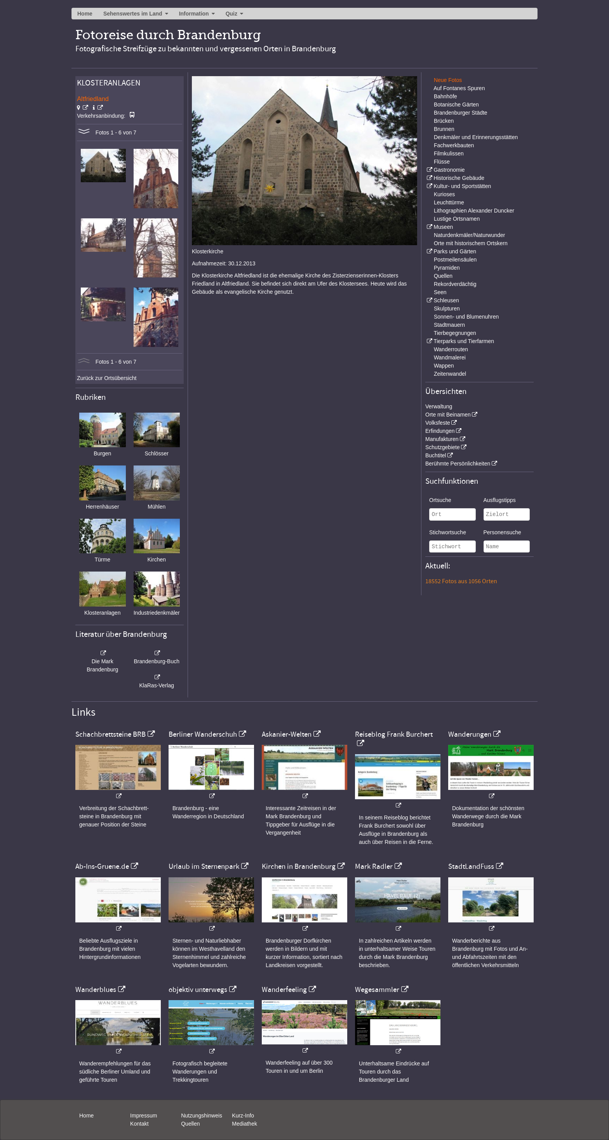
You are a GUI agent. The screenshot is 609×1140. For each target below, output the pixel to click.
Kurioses (444, 194)
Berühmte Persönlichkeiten (457, 463)
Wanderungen (469, 734)
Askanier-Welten (286, 734)
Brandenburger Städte (460, 113)
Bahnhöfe (445, 96)
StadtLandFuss (471, 866)
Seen (440, 292)
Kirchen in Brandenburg (299, 866)
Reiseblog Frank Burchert (394, 734)
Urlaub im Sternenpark (204, 866)
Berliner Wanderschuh (203, 734)
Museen (443, 227)
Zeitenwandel (450, 374)
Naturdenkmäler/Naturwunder (469, 235)
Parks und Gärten (454, 251)
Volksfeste (437, 423)
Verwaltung (438, 406)
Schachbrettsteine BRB (110, 734)
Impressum (143, 1115)
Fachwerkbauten (454, 145)
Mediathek (244, 1124)
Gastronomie (449, 170)
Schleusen (446, 300)
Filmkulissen (449, 153)
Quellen (443, 276)
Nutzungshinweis (201, 1115)
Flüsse (442, 162)
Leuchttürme (449, 202)
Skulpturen (447, 308)
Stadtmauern (449, 325)
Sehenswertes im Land (132, 13)
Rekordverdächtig (455, 284)
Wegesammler (377, 989)
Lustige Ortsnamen (457, 219)
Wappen (444, 366)
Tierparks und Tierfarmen (463, 341)
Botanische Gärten (456, 104)
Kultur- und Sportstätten (462, 186)
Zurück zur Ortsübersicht (106, 378)
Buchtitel (435, 455)
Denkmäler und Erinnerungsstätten (476, 137)
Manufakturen (442, 439)
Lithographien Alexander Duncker (474, 210)
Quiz (231, 13)
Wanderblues (95, 989)
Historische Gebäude (458, 178)
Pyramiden (447, 268)
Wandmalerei (450, 357)
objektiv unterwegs (198, 989)
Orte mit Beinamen (448, 414)
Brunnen (444, 129)
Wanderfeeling (284, 989)
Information (194, 13)
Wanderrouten (451, 349)
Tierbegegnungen (455, 333)
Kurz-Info (243, 1115)
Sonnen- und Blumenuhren (466, 317)
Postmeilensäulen (455, 259)
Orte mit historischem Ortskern (471, 243)
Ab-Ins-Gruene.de (102, 866)
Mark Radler (374, 866)
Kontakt (139, 1124)
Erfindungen (440, 431)
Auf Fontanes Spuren (459, 88)
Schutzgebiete (442, 447)
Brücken (444, 121)
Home (84, 13)
